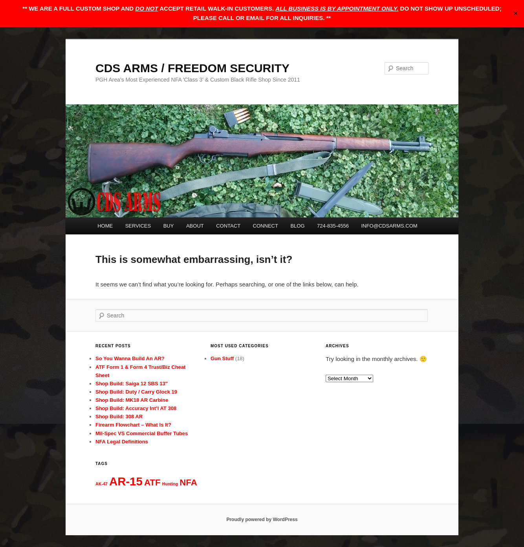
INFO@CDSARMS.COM (389, 226)
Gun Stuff (222, 358)
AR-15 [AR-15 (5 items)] (126, 481)
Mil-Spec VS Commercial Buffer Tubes (141, 433)
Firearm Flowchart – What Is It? (133, 425)
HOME (105, 226)
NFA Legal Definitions (121, 442)
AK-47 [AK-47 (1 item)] (101, 483)
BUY (168, 226)
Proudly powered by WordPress (261, 519)
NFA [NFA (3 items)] (188, 482)
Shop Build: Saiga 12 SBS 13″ (131, 384)
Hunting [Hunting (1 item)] (170, 483)
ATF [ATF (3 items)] (152, 482)
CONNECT (265, 226)
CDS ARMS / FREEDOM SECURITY (192, 68)
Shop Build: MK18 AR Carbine (131, 400)
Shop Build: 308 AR (119, 416)
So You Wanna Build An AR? (130, 358)
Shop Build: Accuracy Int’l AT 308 (135, 408)
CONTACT (228, 226)
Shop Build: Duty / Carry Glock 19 (136, 392)
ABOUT (195, 226)
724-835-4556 (333, 226)
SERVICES (138, 226)
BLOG (297, 226)
